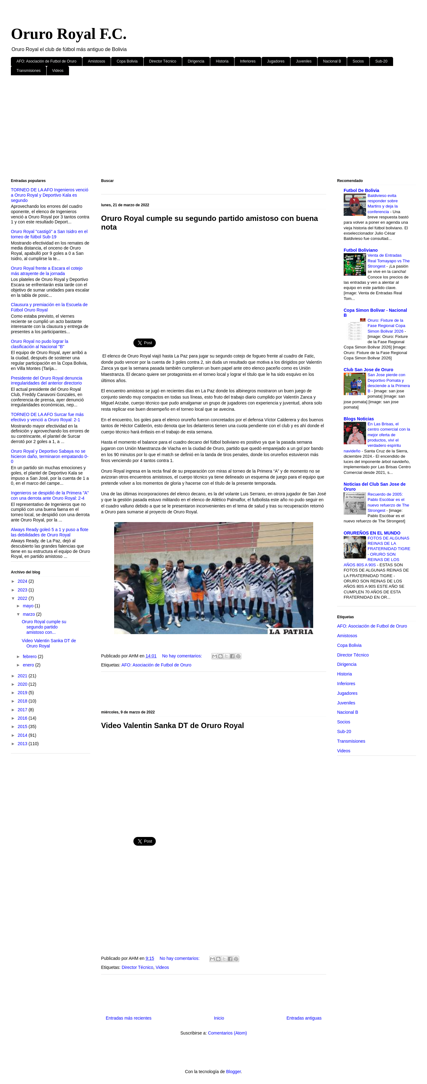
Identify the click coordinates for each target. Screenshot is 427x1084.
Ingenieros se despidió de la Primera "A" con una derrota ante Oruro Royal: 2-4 (50, 495)
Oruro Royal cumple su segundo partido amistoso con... (44, 627)
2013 (23, 743)
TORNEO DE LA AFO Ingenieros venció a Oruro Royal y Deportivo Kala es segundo (49, 195)
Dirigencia (196, 61)
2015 (23, 726)
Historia (222, 61)
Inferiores (248, 61)
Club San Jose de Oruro (368, 369)
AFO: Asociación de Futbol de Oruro (46, 61)
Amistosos (96, 61)
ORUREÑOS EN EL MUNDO (372, 532)
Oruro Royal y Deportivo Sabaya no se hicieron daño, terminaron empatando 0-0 (49, 456)
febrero (30, 656)
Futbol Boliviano (361, 250)
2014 (23, 735)
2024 (23, 581)
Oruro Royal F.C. (69, 33)
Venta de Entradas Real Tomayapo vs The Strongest (389, 261)
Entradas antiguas (304, 1018)
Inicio (219, 1018)
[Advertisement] (197, 128)
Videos (57, 70)
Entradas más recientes (128, 1018)
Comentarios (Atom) (227, 1032)
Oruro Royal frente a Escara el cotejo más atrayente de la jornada (46, 271)
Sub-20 (381, 61)
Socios (358, 61)
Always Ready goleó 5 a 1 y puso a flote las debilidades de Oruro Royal (49, 532)
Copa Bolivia (127, 61)
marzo (29, 614)
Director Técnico (162, 61)
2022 (23, 598)
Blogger (233, 1071)
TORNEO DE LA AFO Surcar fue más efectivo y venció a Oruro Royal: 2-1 (47, 417)
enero (29, 664)
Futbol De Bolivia (361, 190)
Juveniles (304, 61)
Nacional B (332, 61)
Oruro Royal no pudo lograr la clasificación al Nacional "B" (39, 344)
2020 (23, 684)
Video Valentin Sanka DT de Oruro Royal (172, 725)
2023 (23, 589)
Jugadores (276, 61)
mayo (29, 605)
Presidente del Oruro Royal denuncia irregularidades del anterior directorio (46, 381)
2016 (23, 718)
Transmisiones (28, 70)
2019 (23, 692)
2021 (23, 675)
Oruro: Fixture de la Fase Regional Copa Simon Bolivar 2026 (386, 326)
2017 (23, 709)
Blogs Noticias (359, 418)
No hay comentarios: (182, 655)
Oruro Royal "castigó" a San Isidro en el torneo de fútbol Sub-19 (49, 234)
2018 (23, 701)
